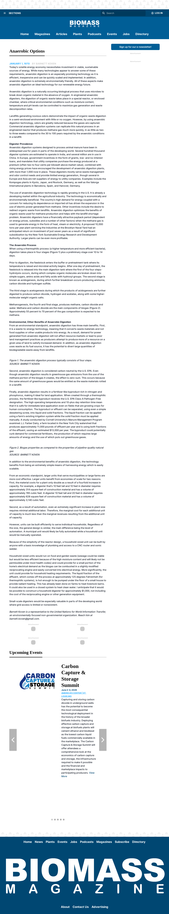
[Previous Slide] (13, 740)
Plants (77, 34)
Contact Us (81, 907)
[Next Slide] (102, 740)
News (39, 842)
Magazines (42, 34)
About (65, 907)
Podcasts (94, 34)
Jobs (126, 34)
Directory (142, 34)
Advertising (100, 907)
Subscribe (122, 842)
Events (112, 34)
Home (24, 34)
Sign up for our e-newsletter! (135, 46)
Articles (61, 34)
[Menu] (5, 13)
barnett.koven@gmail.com (24, 618)
